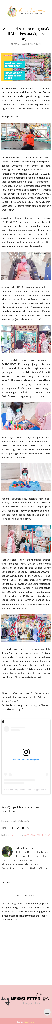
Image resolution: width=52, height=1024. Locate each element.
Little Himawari (29, 1022)
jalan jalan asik (32, 835)
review (46, 835)
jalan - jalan (15, 835)
